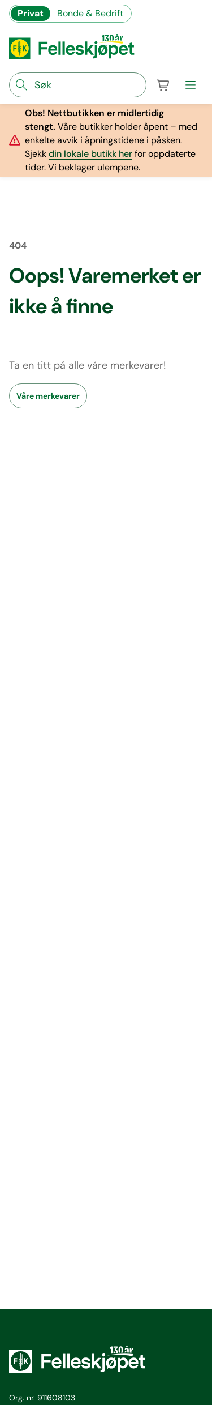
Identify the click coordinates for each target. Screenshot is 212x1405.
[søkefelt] (77, 84)
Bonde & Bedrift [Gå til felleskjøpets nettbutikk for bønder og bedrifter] (90, 13)
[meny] (190, 84)
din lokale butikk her (90, 154)
